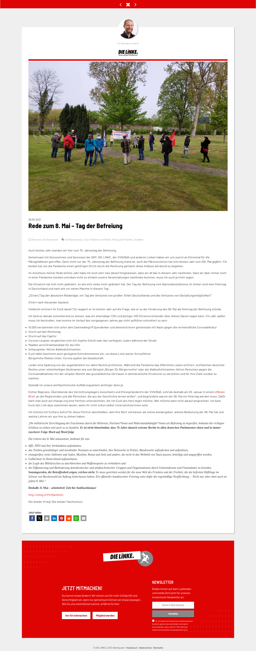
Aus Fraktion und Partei (99, 239)
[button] (32, 518)
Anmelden (173, 613)
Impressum (132, 647)
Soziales (141, 239)
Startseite (158, 647)
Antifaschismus (74, 239)
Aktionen (36, 239)
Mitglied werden (105, 615)
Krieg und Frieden (124, 239)
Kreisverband (50, 239)
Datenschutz (185, 621)
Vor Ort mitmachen (76, 615)
